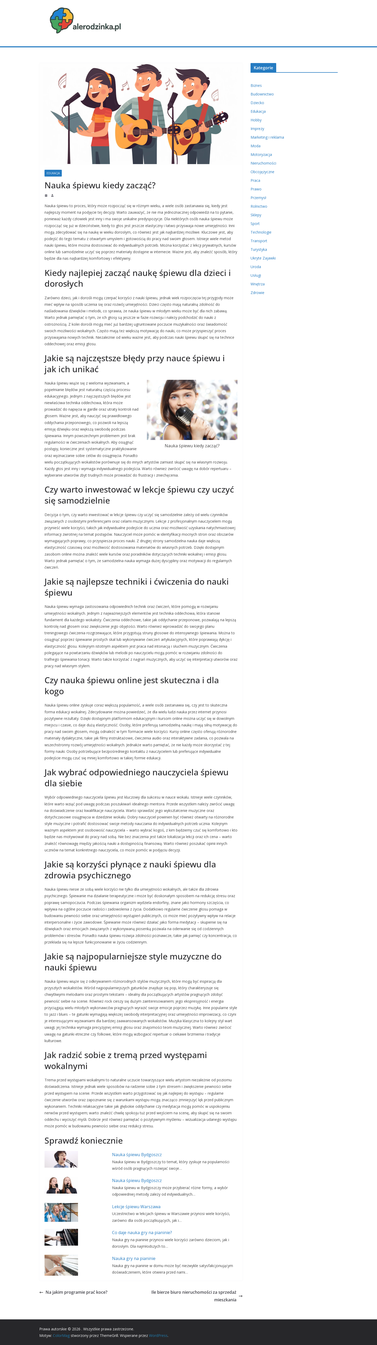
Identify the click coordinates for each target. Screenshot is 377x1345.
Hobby (256, 119)
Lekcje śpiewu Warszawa (136, 1207)
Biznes (256, 85)
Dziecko (257, 102)
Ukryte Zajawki (263, 258)
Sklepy (256, 214)
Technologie (261, 232)
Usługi (256, 275)
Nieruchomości (263, 163)
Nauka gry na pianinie (134, 1258)
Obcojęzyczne (262, 171)
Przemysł (258, 197)
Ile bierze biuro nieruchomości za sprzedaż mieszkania (197, 1296)
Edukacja (53, 173)
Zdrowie (257, 292)
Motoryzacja (261, 154)
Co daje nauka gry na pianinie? (142, 1232)
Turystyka (259, 249)
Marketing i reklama (267, 137)
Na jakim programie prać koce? (73, 1292)
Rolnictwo (259, 206)
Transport (259, 240)
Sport (255, 223)
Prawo (256, 189)
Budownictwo (262, 94)
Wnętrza (258, 283)
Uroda (256, 266)
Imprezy (257, 128)
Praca (255, 180)
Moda (255, 145)
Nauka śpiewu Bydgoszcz (137, 1154)
